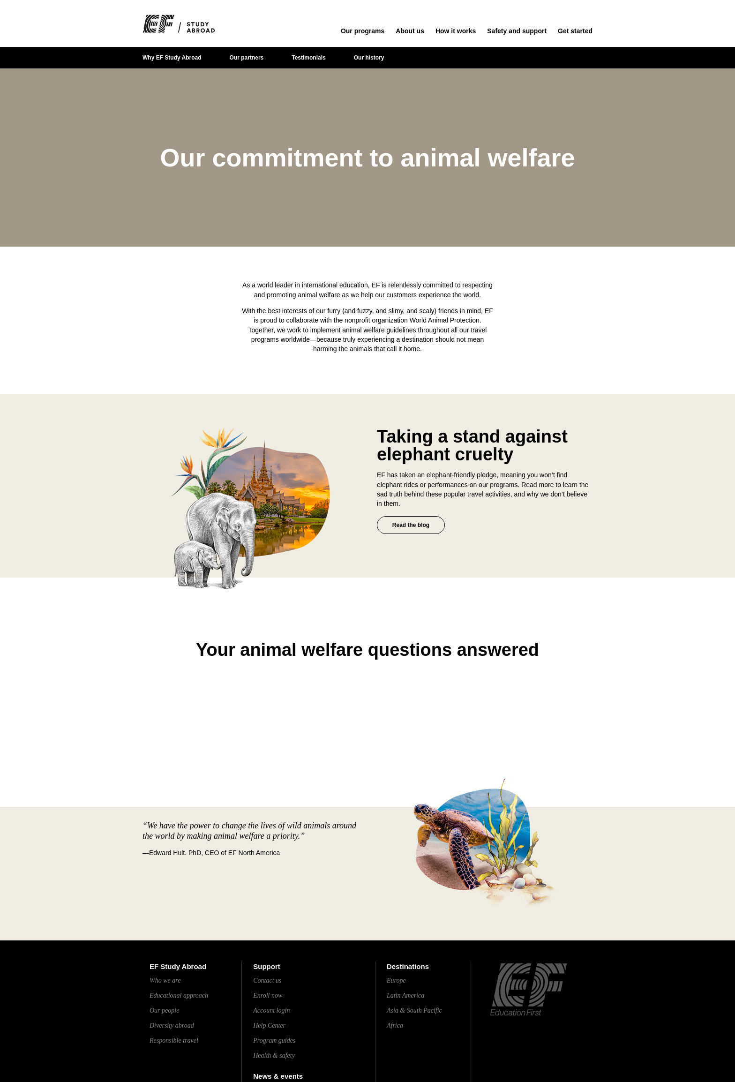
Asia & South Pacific (414, 1010)
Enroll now (267, 995)
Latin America (405, 995)
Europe (396, 980)
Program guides (274, 1040)
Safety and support (517, 31)
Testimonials (308, 57)
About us (410, 31)
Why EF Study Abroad (172, 57)
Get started (575, 31)
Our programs (362, 31)
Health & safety (274, 1055)
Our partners (247, 57)
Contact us (267, 980)
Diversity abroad (172, 1025)
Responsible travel (174, 1040)
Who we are (165, 980)
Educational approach (179, 995)
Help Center (269, 1025)
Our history (369, 57)
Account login (271, 1010)
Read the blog (410, 525)
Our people (164, 1010)
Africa (395, 1025)
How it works (455, 31)
